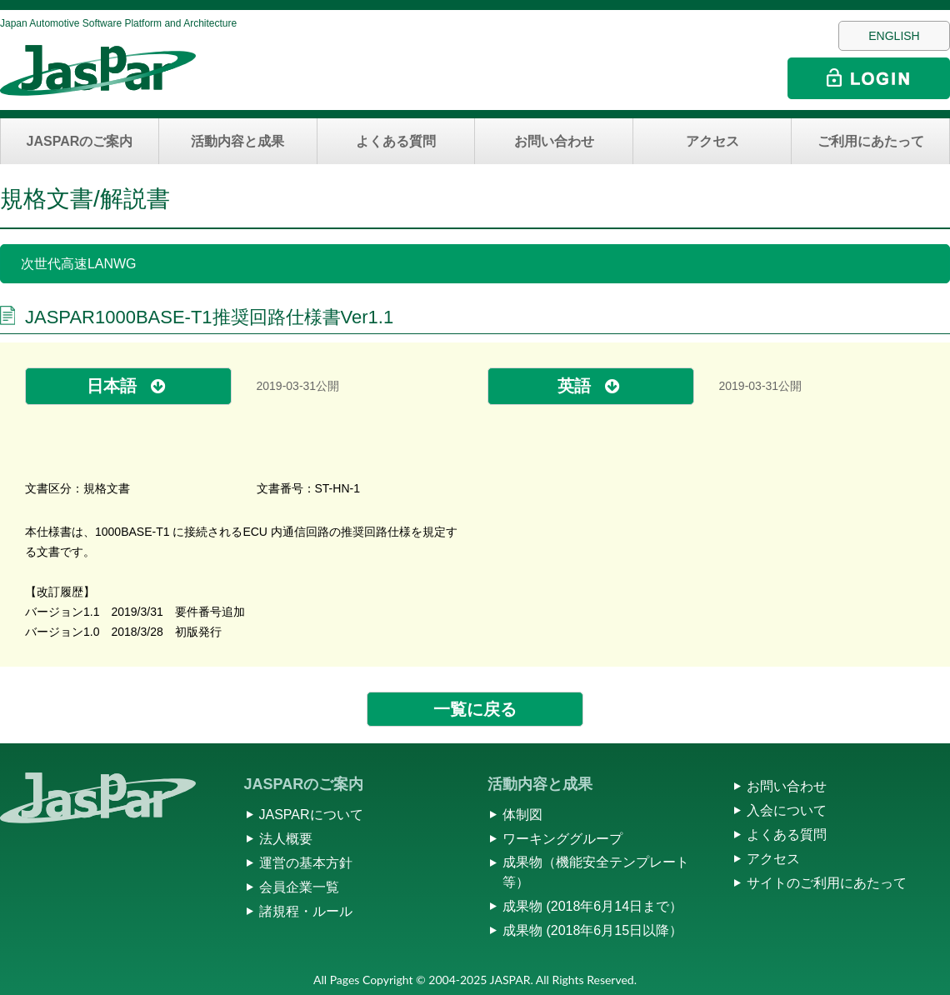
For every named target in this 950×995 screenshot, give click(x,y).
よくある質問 (396, 141)
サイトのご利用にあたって (827, 883)
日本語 (112, 386)
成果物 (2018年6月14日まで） (592, 906)
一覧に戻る (475, 709)
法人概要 (285, 839)
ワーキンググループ (562, 839)
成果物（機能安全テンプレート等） (595, 872)
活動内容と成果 (237, 141)
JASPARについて (311, 815)
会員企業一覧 (299, 887)
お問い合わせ (554, 141)
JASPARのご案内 (80, 141)
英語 (574, 386)
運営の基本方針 (305, 863)
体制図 (522, 815)
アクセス (712, 141)
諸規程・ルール (305, 911)
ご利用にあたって (871, 141)
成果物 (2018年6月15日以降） (592, 930)
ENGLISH (893, 35)
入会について (787, 810)
